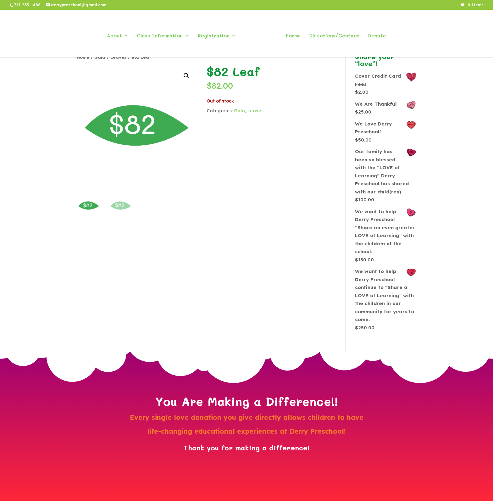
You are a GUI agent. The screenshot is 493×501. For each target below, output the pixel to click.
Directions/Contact (332, 33)
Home (83, 57)
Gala (99, 57)
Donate (375, 33)
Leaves (118, 57)
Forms (290, 33)
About (116, 33)
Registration (216, 33)
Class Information (162, 33)
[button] (186, 75)
